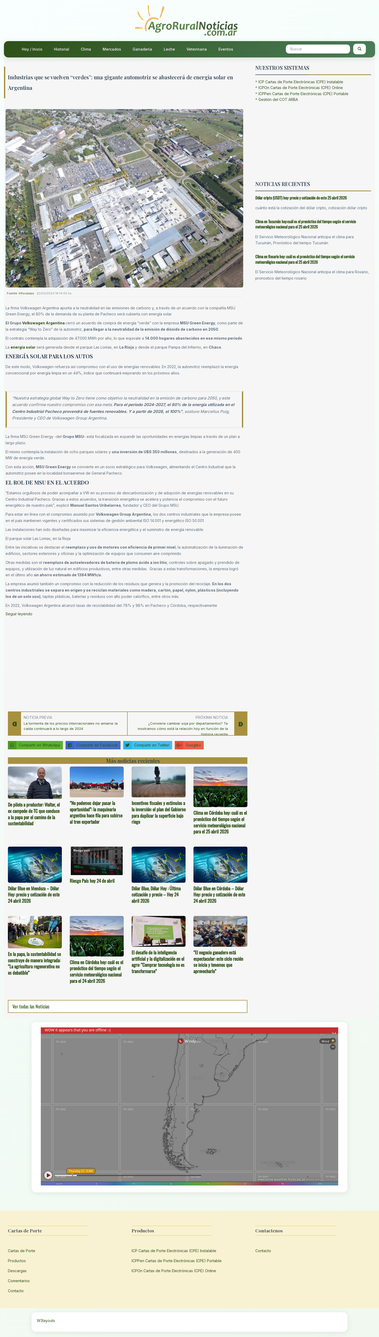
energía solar (23, 347)
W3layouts (46, 1320)
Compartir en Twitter (146, 745)
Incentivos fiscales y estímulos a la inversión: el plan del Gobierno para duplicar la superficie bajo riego (159, 812)
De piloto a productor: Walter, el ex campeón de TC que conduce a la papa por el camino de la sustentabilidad (34, 814)
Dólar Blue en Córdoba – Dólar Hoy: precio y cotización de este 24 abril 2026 (219, 894)
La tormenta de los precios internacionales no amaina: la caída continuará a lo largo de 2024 (71, 726)
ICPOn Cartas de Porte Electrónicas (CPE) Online (300, 87)
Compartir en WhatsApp (34, 745)
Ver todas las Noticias (30, 1006)
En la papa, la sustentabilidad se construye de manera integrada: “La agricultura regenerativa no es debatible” (34, 963)
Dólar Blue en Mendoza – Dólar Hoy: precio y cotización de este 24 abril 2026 (33, 894)
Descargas (17, 1270)
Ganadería (142, 49)
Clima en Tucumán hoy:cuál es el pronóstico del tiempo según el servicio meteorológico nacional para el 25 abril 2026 (305, 224)
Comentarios (19, 1281)
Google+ (188, 745)
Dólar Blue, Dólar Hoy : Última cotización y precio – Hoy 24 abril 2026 (156, 894)
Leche (169, 49)
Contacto (16, 1291)
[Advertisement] (124, 662)
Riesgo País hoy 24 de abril (92, 880)
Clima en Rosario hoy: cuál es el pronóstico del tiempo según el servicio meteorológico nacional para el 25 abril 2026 (305, 259)
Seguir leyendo (19, 614)
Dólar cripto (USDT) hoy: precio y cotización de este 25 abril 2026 (301, 198)
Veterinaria (197, 49)
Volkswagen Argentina (44, 323)
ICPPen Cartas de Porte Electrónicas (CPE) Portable (303, 93)
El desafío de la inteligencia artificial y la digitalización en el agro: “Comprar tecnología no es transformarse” (158, 961)
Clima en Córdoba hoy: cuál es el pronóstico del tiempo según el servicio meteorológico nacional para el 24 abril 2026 (96, 971)
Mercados (112, 49)
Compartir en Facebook (92, 745)
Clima (86, 49)
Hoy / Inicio (32, 49)
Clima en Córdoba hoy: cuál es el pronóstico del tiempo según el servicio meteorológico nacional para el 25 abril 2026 (220, 822)
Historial (61, 49)
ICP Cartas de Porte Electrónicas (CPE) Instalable (300, 82)
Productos (17, 1260)
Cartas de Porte (21, 1250)
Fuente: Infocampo (20, 293)
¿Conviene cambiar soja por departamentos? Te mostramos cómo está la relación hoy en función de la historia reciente (183, 728)
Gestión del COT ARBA (278, 99)
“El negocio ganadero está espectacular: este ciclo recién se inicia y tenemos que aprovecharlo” (218, 961)
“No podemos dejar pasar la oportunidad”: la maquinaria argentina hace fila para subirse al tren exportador (96, 812)
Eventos (225, 49)
